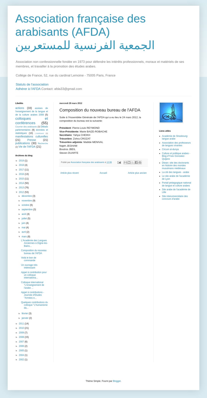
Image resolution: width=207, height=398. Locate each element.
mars (24, 236)
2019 (22, 160)
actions (19, 108)
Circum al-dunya (170, 149)
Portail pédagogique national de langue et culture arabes (176, 184)
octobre (26, 205)
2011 (22, 323)
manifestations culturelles (31, 136)
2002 (22, 359)
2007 (22, 341)
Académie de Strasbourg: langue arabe (175, 137)
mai (24, 227)
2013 (22, 187)
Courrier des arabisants (26, 126)
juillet (25, 218)
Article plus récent (69, 173)
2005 (22, 350)
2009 (22, 332)
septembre (27, 209)
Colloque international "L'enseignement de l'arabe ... (32, 285)
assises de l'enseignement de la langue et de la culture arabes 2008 (31, 111)
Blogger (117, 381)
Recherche (43, 143)
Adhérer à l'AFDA (28, 89)
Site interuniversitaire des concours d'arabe (175, 197)
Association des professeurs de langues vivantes (176, 144)
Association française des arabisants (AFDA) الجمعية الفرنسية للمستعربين (85, 32)
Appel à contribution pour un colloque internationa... (34, 275)
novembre (27, 200)
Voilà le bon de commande (28, 259)
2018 (22, 165)
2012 (22, 192)
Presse (31, 139)
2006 (22, 346)
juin (24, 223)
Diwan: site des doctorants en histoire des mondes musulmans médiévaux (175, 165)
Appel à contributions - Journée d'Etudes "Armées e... (32, 295)
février (25, 313)
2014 (22, 183)
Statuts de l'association (32, 84)
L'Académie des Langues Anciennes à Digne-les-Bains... (34, 243)
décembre (27, 196)
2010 (22, 328)
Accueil (103, 173)
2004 (22, 355)
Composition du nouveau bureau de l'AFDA (34, 251)
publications (22, 143)
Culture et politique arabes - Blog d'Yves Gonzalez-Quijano (176, 156)
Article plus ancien (137, 173)
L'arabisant (39, 133)
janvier (25, 318)
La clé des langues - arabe (175, 172)
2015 (22, 178)
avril (24, 232)
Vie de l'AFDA (26, 146)
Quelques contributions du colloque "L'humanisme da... (34, 305)
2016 (22, 174)
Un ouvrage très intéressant (29, 266)
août (24, 214)
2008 (22, 337)
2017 (22, 169)
